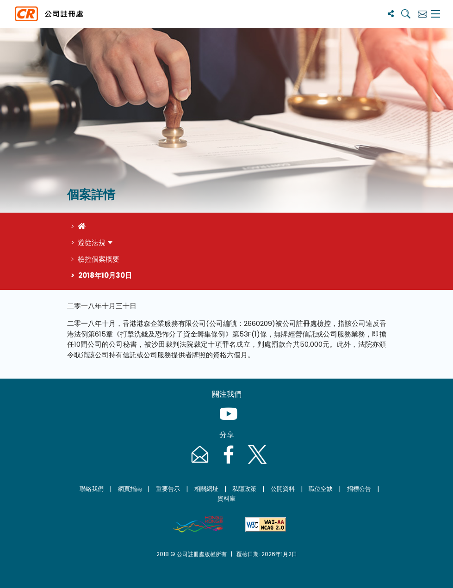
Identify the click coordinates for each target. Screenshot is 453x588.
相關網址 (206, 489)
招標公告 (359, 489)
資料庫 (226, 498)
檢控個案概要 (98, 259)
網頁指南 (130, 489)
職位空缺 (321, 489)
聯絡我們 (92, 489)
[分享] (391, 13)
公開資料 (283, 489)
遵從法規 (91, 242)
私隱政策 (244, 489)
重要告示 (168, 489)
